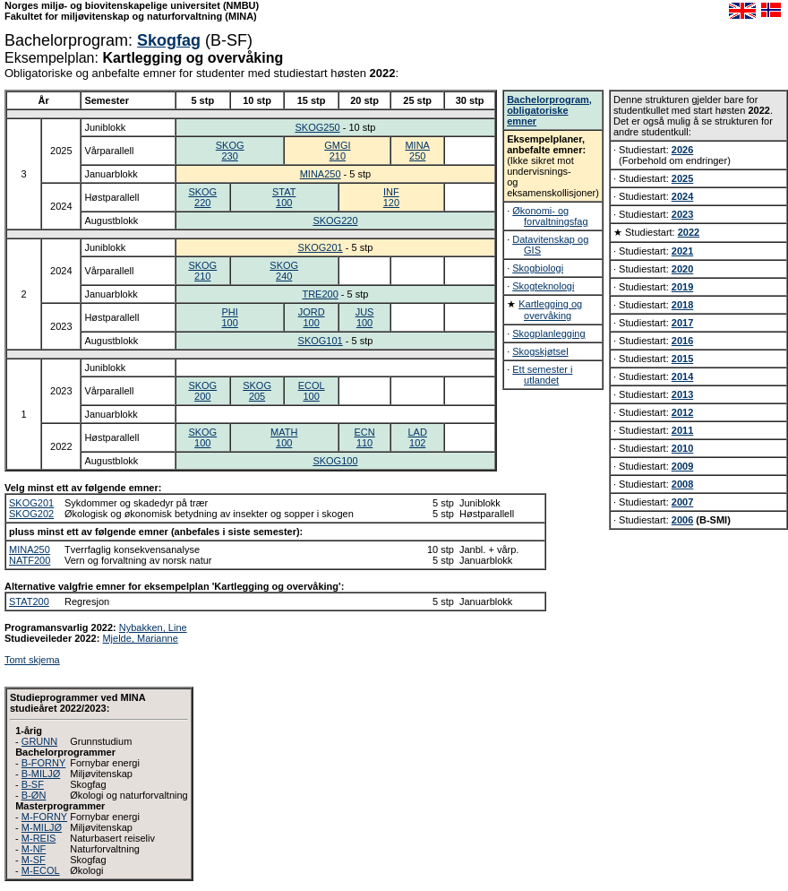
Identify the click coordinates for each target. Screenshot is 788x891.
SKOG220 (202, 197)
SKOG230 (230, 150)
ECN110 (364, 437)
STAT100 (284, 197)
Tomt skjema (32, 659)
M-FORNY (44, 816)
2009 (682, 466)
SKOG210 (202, 270)
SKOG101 (320, 340)
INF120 (391, 197)
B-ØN (34, 795)
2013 (682, 394)
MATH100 (283, 437)
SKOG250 (318, 127)
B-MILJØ (40, 773)
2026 (682, 149)
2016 (682, 340)
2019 (682, 286)
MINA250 (417, 150)
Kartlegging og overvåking (550, 309)
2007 (682, 502)
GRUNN (39, 741)
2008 (682, 484)
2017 (682, 322)
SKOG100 (202, 437)
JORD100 (311, 317)
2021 (682, 251)
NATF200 (29, 560)
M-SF (33, 859)
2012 (682, 412)
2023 (682, 214)
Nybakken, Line (153, 627)
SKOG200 (202, 391)
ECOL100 (311, 391)
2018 (682, 304)
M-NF (34, 848)
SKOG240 (284, 270)
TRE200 (320, 294)
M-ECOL (40, 870)
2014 (682, 376)
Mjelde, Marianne (139, 638)
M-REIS (38, 838)
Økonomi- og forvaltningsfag (549, 216)
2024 (682, 196)
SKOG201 (320, 247)
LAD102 (417, 437)
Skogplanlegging (548, 333)
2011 (682, 430)
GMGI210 (337, 150)
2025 (682, 178)
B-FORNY (43, 762)
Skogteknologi (543, 286)
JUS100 (364, 317)
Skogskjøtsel (540, 351)
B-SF (32, 784)
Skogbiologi (537, 268)
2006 (682, 520)
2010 (682, 448)
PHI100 (229, 317)
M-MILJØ (41, 827)
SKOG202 (31, 513)
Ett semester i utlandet (542, 374)
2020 (682, 269)
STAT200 (29, 601)
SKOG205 (257, 391)
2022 (688, 232)
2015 (682, 358)
